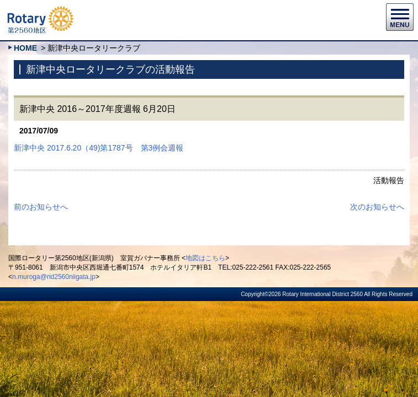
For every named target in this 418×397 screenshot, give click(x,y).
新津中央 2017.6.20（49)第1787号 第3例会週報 (98, 147)
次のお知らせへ (377, 206)
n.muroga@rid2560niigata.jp (54, 277)
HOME (25, 48)
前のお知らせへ (41, 206)
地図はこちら (205, 258)
